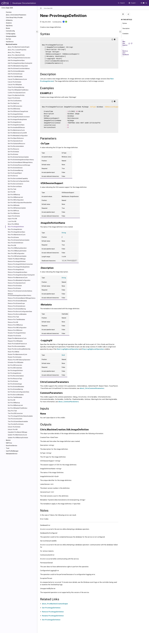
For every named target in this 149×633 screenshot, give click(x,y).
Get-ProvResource (13, 149)
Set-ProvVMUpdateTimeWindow (17, 408)
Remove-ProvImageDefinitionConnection (20, 264)
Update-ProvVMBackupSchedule (18, 437)
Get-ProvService (13, 175)
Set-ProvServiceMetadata (16, 394)
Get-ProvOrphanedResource (16, 143)
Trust (7, 448)
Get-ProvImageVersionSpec (16, 125)
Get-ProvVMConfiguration (16, 200)
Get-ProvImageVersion (14, 122)
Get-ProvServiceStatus (15, 186)
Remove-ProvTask (13, 317)
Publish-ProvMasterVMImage (17, 259)
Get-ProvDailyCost (13, 103)
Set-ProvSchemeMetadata (16, 386)
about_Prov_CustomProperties (17, 50)
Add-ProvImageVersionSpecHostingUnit (20, 63)
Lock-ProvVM (12, 221)
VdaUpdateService (11, 453)
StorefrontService (11, 445)
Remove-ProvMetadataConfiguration (19, 280)
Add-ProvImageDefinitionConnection (19, 58)
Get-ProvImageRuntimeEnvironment (19, 117)
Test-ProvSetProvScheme (16, 424)
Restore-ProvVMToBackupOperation (19, 360)
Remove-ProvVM (13, 322)
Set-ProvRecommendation (16, 376)
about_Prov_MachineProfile (16, 55)
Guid (63, 355)
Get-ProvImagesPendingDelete (17, 119)
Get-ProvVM (11, 192)
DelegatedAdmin (11, 36)
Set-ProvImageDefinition (15, 370)
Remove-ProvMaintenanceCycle (17, 277)
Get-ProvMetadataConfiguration (18, 135)
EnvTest (8, 39)
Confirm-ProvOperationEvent (16, 92)
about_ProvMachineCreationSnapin (55, 604)
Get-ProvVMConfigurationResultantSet (20, 202)
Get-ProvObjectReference (16, 138)
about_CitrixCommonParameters (16, 15)
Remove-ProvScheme (14, 288)
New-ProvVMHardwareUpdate (17, 256)
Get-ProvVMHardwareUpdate (17, 208)
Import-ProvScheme (14, 216)
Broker (8, 28)
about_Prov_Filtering (14, 52)
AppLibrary (9, 25)
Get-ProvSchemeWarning (15, 170)
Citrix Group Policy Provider (14, 17)
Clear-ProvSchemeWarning (16, 87)
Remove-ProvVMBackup (15, 325)
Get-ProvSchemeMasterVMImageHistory (20, 162)
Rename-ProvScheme (14, 335)
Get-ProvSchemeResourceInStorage (19, 165)
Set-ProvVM (11, 400)
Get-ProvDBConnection (15, 106)
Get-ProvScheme (13, 154)
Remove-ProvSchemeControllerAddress (20, 291)
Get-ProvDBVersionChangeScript (18, 111)
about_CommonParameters (68, 402)
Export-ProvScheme (14, 98)
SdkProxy (9, 443)
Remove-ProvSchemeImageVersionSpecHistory (19, 294)
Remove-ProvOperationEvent (16, 283)
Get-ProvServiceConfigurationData (18, 181)
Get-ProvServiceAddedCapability (18, 178)
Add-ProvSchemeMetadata (16, 71)
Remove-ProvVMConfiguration (17, 327)
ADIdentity (9, 20)
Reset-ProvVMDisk (13, 352)
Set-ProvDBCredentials (15, 368)
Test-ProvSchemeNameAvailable (18, 421)
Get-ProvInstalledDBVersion (16, 127)
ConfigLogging (10, 33)
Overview (8, 12)
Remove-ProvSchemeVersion (16, 306)
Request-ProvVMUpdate (15, 341)
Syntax (124, 24)
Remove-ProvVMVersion (15, 330)
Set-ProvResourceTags (15, 378)
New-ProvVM (12, 245)
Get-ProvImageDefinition (15, 114)
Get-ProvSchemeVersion (15, 168)
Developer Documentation (24, 3)
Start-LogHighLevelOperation (68, 349)
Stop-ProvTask (12, 411)
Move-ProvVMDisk (13, 224)
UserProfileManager (12, 451)
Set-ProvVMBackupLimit (15, 405)
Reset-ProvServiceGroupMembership (19, 349)
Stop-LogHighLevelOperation (93, 349)
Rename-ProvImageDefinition (17, 333)
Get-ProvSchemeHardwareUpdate (18, 157)
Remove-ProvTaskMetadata (16, 319)
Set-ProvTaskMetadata (15, 397)
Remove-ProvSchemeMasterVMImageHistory (21, 298)
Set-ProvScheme (13, 381)
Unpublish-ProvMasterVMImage (17, 432)
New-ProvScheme (13, 237)
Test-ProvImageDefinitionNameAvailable (20, 416)
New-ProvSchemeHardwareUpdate (18, 240)
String (64, 232)
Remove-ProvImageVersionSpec (17, 272)
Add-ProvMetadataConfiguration (18, 66)
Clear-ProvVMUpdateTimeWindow (18, 90)
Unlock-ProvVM (12, 429)
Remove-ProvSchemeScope (16, 303)
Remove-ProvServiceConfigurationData (20, 311)
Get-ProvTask (12, 189)
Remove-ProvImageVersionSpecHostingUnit (21, 275)
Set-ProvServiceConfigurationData (18, 392)
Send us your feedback (125, 52)
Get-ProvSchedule (13, 151)
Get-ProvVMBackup (14, 194)
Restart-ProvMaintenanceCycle (17, 354)
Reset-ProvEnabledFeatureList (17, 343)
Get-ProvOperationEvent (15, 141)
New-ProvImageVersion (15, 229)
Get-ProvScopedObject (15, 173)
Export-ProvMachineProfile (16, 95)
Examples (125, 34)
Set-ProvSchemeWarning (15, 389)
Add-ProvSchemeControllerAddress (19, 68)
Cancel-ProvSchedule (14, 82)
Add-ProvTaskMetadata (15, 76)
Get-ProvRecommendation (16, 146)
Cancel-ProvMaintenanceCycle (17, 79)
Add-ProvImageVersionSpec (16, 60)
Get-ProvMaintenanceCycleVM (17, 133)
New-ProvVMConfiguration (16, 253)
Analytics (9, 23)
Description (126, 29)
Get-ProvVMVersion (14, 213)
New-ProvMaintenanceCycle (16, 234)
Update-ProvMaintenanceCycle (17, 435)
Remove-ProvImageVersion (16, 269)
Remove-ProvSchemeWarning (17, 309)
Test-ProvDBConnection (15, 413)
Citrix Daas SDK (48, 8)
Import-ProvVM (12, 218)
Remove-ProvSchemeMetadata (17, 301)
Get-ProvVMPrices (13, 210)
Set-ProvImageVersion (14, 373)
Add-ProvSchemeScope (15, 74)
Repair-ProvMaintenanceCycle (17, 338)
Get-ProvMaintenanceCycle (16, 130)
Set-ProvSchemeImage (15, 384)
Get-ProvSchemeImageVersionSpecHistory (21, 159)
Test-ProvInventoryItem (15, 418)
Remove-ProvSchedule (15, 285)
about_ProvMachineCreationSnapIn (18, 47)
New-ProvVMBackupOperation (17, 248)
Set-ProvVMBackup (14, 402)
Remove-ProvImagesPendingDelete (19, 267)
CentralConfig (10, 31)
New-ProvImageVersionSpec (16, 232)
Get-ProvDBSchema (14, 109)
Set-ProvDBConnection (15, 365)
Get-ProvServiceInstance (15, 184)
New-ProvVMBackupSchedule (17, 251)
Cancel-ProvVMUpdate (15, 84)
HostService (9, 41)
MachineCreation (11, 44)
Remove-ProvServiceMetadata (17, 314)
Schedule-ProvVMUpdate (15, 362)
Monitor (8, 440)
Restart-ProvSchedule (14, 357)
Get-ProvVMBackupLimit (15, 197)
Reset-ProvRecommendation (16, 346)
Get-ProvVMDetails (13, 205)
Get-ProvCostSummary (15, 100)
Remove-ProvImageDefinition (17, 261)
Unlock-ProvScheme (14, 427)
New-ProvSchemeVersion (15, 242)
